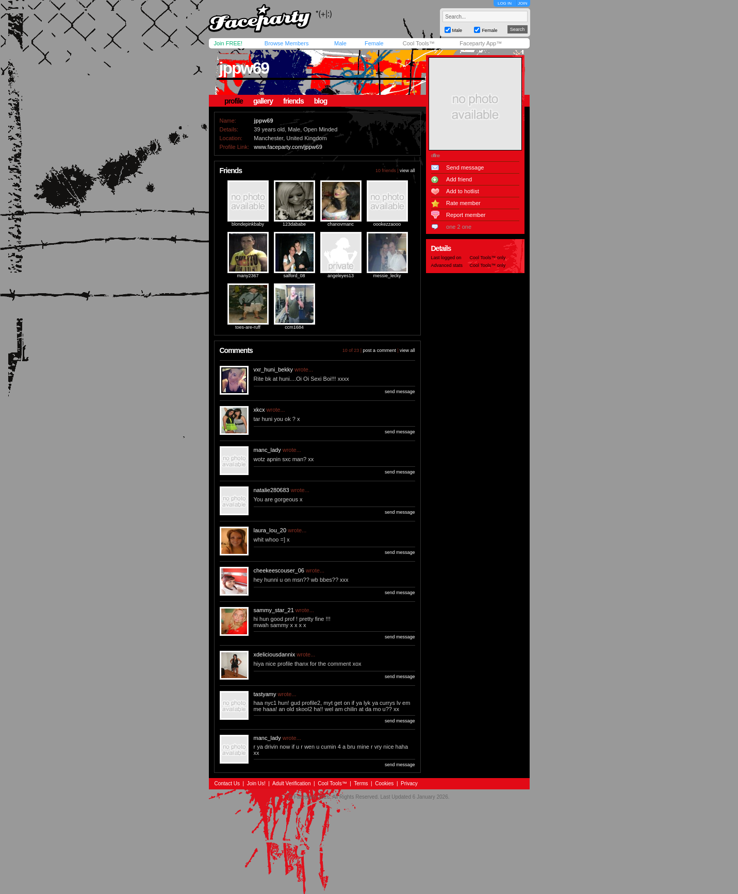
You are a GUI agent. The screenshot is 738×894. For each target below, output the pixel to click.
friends (293, 101)
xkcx (259, 410)
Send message (465, 167)
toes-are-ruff (247, 327)
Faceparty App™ (481, 43)
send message (400, 391)
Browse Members (287, 43)
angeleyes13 (340, 275)
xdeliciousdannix (275, 654)
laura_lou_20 (270, 530)
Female (374, 43)
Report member (465, 215)
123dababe (294, 224)
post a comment (379, 350)
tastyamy (265, 694)
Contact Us (227, 783)
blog (320, 101)
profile (233, 101)
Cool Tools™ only (488, 257)
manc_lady (267, 450)
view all (407, 170)
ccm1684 (294, 327)
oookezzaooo (387, 224)
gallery (263, 101)
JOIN (522, 3)
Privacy (409, 783)
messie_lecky (387, 275)
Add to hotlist (462, 191)
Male (340, 43)
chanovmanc (340, 224)
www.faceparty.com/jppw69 (288, 147)
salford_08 (294, 275)
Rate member (463, 203)
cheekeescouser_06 (279, 570)
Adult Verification (291, 783)
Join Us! (256, 783)
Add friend (459, 179)
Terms (361, 783)
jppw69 (244, 68)
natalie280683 (271, 490)
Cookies (384, 783)
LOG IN (505, 3)
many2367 (247, 275)
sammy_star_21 (274, 610)
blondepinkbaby (248, 224)
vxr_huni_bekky (273, 369)
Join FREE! (228, 43)
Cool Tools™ (419, 43)
